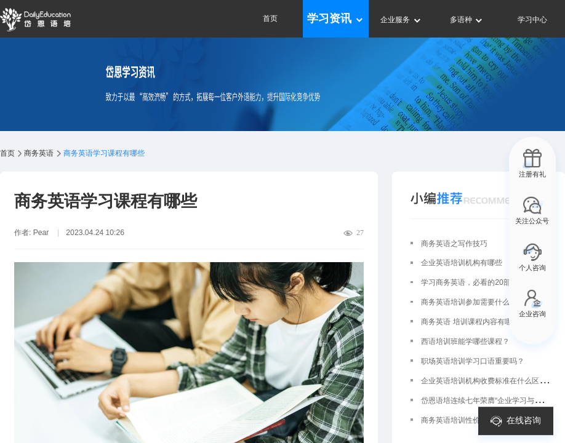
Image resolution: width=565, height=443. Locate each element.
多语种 (467, 19)
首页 (270, 18)
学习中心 (532, 19)
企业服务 (401, 19)
